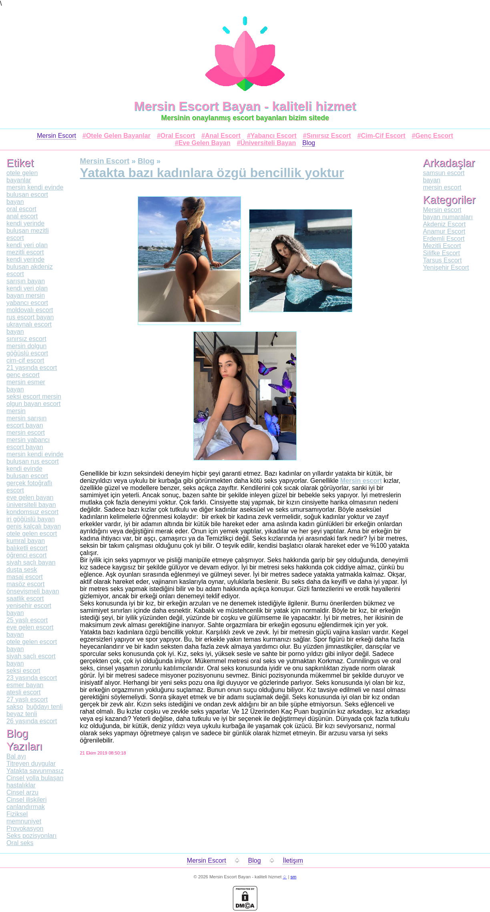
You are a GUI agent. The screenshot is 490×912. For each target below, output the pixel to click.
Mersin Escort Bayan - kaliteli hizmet (245, 106)
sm (293, 876)
